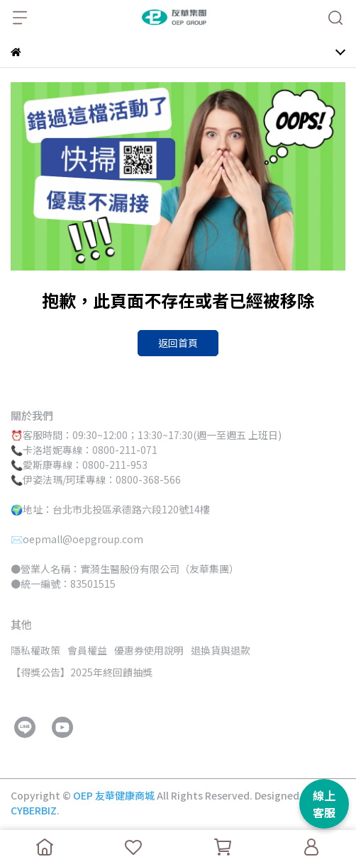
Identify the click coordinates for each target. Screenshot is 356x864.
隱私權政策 (35, 650)
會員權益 (87, 650)
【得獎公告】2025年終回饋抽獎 (81, 672)
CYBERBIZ (34, 810)
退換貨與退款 (220, 650)
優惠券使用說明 (149, 650)
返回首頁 (178, 343)
